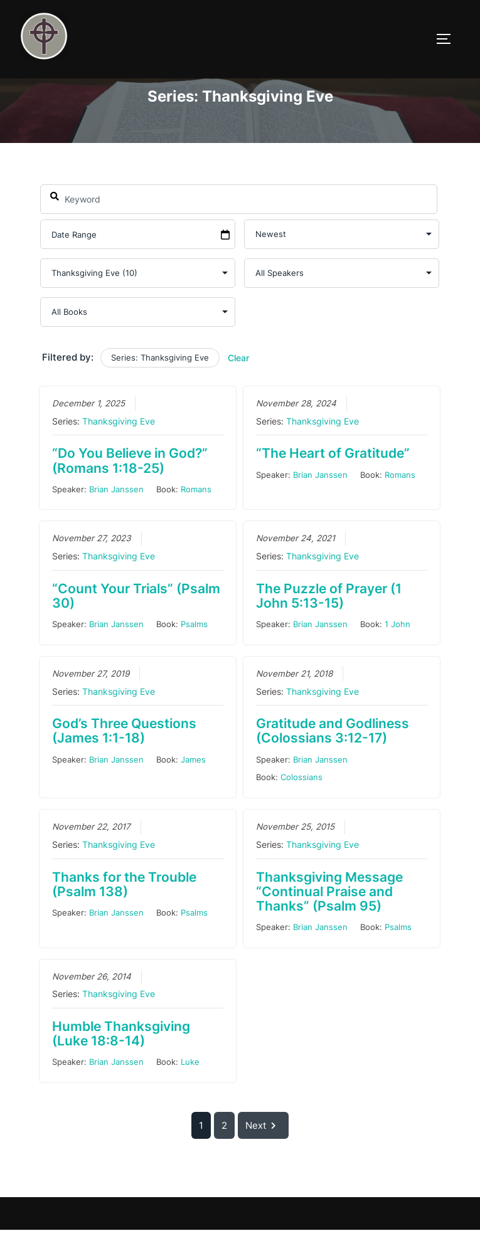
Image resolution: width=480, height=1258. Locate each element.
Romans (196, 517)
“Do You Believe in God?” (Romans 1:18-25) (130, 488)
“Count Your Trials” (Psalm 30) (136, 623)
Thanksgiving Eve (118, 449)
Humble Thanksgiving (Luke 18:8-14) (121, 1062)
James (193, 787)
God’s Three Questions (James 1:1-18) (124, 759)
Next (263, 1154)
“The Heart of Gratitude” (333, 481)
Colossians (301, 805)
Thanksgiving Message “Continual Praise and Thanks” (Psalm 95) (329, 919)
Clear (238, 386)
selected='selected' (137, 301)
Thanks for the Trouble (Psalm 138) (124, 912)
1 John (397, 652)
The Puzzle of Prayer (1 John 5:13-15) (329, 623)
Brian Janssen (116, 517)
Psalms (194, 652)
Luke (190, 1090)
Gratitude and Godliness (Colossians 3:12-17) (332, 759)
